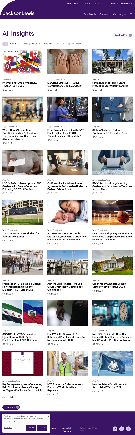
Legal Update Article (31, 44)
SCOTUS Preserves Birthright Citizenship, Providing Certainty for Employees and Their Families (67, 236)
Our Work (104, 14)
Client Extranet (126, 4)
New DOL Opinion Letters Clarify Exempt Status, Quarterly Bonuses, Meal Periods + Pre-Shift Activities (112, 337)
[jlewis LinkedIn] (115, 428)
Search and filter (121, 35)
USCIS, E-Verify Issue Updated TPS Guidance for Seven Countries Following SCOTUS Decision (21, 186)
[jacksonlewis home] (18, 12)
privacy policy (9, 422)
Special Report (74, 44)
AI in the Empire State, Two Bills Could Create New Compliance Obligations (65, 287)
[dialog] (26, 423)
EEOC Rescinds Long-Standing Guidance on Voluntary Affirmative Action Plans (112, 186)
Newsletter (48, 44)
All (5, 44)
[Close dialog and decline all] (48, 415)
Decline (31, 428)
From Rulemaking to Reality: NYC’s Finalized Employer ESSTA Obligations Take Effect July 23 (66, 133)
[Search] (129, 14)
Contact (114, 4)
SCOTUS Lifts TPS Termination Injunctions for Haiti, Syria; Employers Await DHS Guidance (20, 337)
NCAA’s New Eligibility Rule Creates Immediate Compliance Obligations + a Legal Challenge (112, 236)
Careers (76, 4)
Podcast (60, 44)
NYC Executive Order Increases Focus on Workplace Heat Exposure (65, 387)
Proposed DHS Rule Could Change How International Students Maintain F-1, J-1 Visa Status (22, 287)
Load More (10, 407)
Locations (96, 4)
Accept (42, 428)
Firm (69, 4)
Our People (90, 14)
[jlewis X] (121, 428)
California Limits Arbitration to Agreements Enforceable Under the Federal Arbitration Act (67, 186)
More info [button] (8, 428)
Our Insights (119, 14)
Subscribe (105, 4)
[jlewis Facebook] (128, 428)
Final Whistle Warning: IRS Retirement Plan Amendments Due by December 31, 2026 (66, 337)
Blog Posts (14, 44)
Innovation (85, 4)
